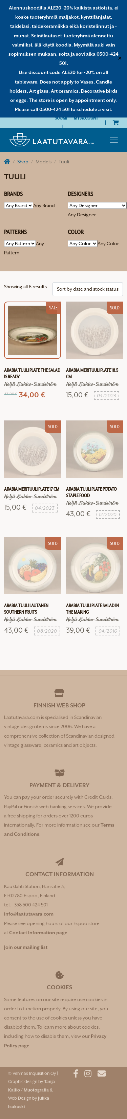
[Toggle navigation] (114, 139)
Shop (22, 161)
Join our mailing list (25, 947)
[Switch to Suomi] (61, 118)
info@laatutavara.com (29, 914)
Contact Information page (38, 932)
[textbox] (44, 205)
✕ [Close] (120, 58)
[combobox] (44, 205)
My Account (86, 118)
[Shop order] (87, 289)
